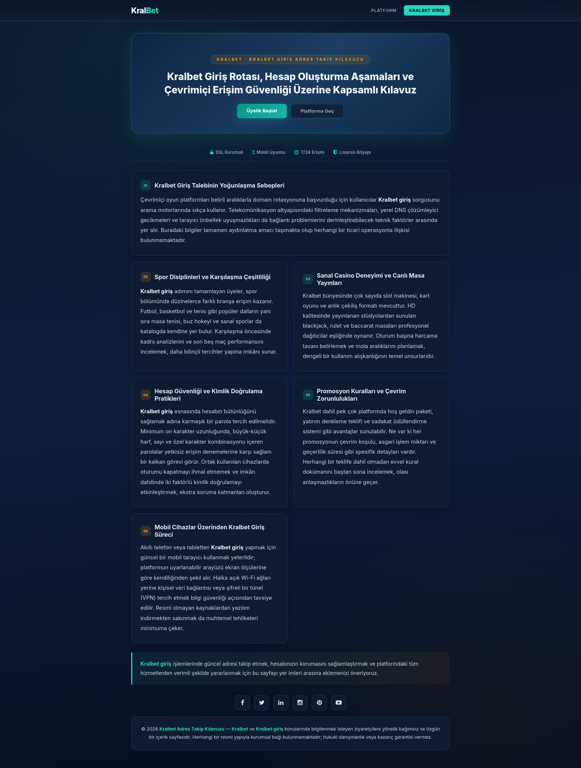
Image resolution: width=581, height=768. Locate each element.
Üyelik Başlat (262, 110)
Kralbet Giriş (427, 10)
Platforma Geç (317, 111)
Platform (383, 10)
